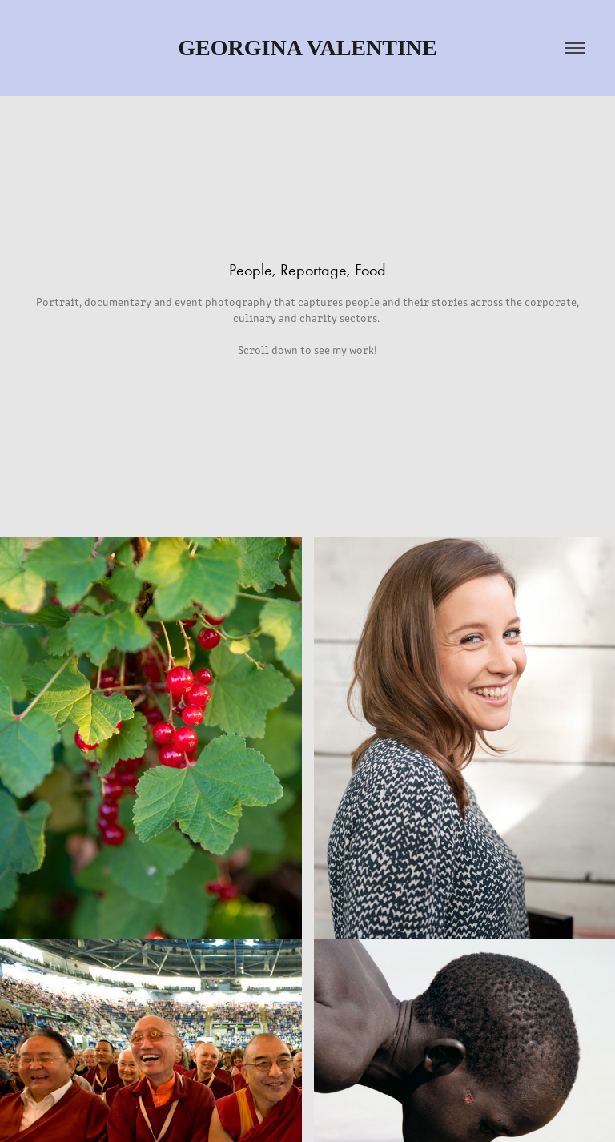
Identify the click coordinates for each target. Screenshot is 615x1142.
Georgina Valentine (307, 47)
